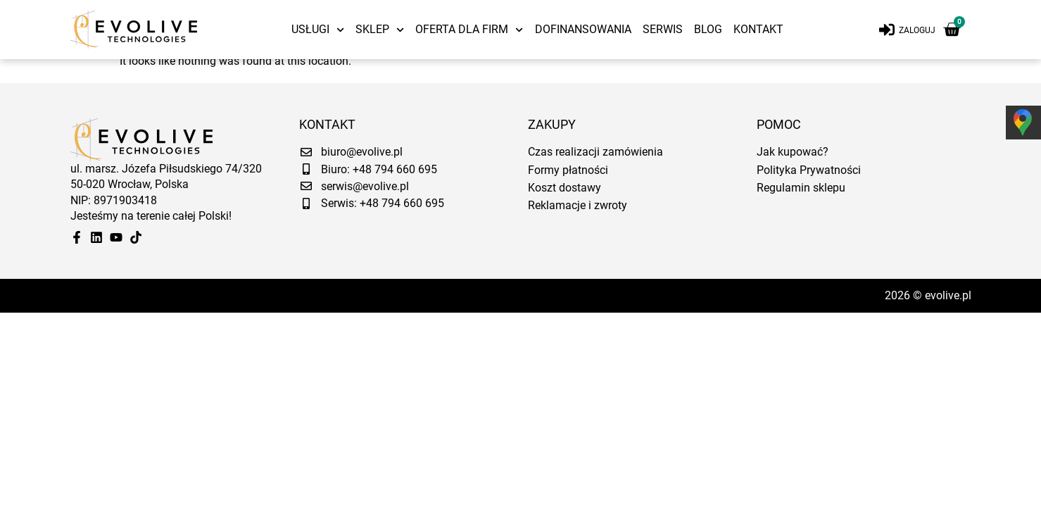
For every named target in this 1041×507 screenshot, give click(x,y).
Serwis (663, 29)
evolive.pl (948, 301)
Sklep (379, 29)
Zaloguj (917, 30)
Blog (708, 29)
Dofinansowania (583, 29)
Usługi (317, 29)
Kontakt (758, 29)
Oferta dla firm (469, 29)
